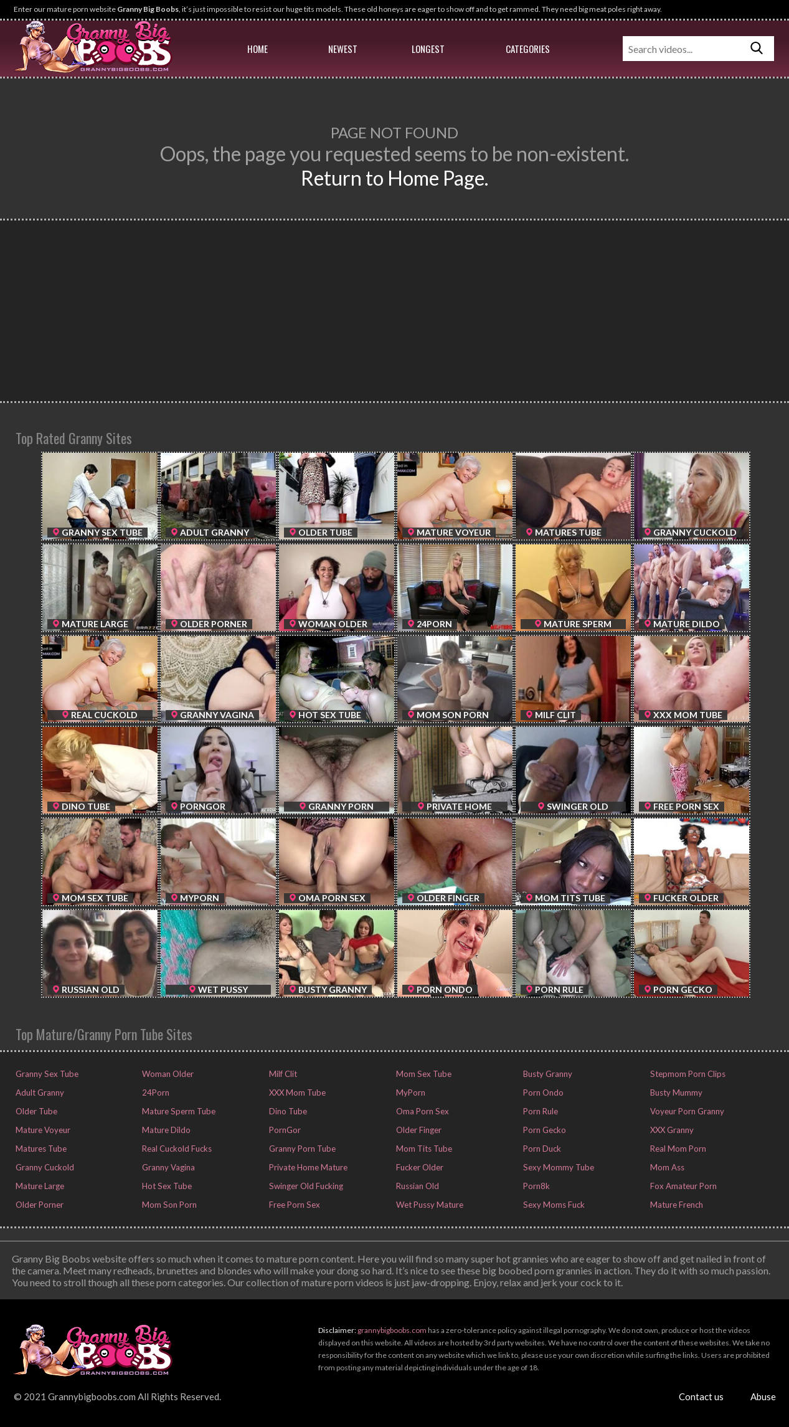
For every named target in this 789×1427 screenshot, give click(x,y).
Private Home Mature (307, 1167)
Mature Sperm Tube (177, 1111)
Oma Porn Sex (421, 1111)
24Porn (154, 1093)
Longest (428, 48)
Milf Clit (282, 1074)
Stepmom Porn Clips (686, 1074)
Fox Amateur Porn (682, 1186)
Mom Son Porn (168, 1205)
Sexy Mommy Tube (557, 1167)
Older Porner (39, 1205)
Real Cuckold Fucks (176, 1149)
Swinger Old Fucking (305, 1186)
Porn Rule (539, 1111)
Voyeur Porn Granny (686, 1111)
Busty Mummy (675, 1093)
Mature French (675, 1205)
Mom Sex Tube (422, 1074)
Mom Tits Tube (423, 1149)
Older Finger (418, 1130)
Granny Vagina (167, 1167)
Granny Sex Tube (46, 1074)
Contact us (701, 1396)
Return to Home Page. (394, 178)
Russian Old (416, 1186)
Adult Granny (39, 1093)
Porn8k (535, 1186)
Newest (342, 48)
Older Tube (35, 1111)
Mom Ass (666, 1167)
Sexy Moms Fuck (552, 1205)
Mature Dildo (165, 1130)
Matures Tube (40, 1149)
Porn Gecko (543, 1130)
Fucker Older (418, 1167)
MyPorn (409, 1093)
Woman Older (167, 1074)
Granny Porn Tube (301, 1149)
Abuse (763, 1396)
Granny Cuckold (44, 1167)
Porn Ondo (542, 1093)
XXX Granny (671, 1130)
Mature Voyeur (42, 1130)
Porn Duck (541, 1149)
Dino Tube (287, 1111)
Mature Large (39, 1186)
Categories (528, 48)
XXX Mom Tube (296, 1093)
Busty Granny (546, 1074)
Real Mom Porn (677, 1149)
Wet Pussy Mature (428, 1205)
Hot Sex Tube (165, 1186)
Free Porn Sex (293, 1205)
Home (257, 48)
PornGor (284, 1130)
